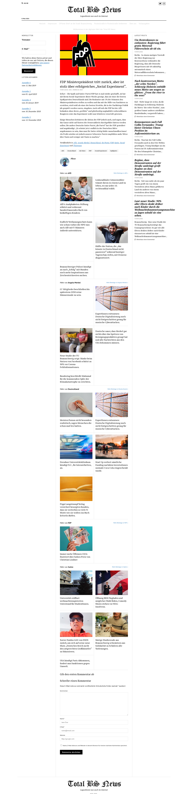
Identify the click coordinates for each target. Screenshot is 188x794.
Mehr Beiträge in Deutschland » (118, 389)
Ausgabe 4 (26, 100)
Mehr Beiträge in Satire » (120, 567)
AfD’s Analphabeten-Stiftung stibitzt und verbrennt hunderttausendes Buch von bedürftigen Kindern (74, 208)
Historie (42, 23)
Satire (116, 142)
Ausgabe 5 (26, 91)
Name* (62, 719)
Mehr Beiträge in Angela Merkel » (117, 282)
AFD (62, 151)
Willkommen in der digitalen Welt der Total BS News (94, 29)
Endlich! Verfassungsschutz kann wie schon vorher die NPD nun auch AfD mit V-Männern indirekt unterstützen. (76, 226)
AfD (75, 142)
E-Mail (25, 49)
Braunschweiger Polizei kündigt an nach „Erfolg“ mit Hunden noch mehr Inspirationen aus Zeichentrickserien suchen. (75, 271)
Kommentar (64, 691)
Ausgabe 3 (26, 108)
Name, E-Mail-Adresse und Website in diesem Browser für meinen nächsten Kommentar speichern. (95, 745)
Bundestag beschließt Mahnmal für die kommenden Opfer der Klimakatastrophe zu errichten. (75, 379)
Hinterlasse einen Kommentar (145, 75)
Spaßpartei (113, 151)
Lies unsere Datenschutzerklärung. (35, 63)
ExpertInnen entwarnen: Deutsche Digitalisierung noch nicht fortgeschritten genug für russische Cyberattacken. (110, 318)
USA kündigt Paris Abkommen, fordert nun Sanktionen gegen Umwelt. (75, 663)
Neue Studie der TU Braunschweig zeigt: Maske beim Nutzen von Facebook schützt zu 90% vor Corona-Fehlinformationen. (76, 361)
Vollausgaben (144, 23)
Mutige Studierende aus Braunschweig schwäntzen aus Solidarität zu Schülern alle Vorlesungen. (110, 644)
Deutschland (95, 142)
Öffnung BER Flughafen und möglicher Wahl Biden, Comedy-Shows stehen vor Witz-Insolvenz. (111, 602)
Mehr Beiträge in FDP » (120, 523)
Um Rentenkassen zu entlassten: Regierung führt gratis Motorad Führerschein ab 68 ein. (150, 44)
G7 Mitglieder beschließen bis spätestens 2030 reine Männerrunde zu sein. (75, 292)
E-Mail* (62, 727)
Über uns (132, 23)
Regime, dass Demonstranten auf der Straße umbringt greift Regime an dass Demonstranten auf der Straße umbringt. (148, 167)
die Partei (105, 142)
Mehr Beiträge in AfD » (121, 173)
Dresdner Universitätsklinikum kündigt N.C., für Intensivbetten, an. (75, 465)
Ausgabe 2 (26, 117)
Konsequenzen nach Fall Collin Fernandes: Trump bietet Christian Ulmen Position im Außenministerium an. (149, 127)
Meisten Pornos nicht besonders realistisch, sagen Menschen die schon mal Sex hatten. (75, 423)
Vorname (26, 39)
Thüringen (77, 145)
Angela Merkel (83, 142)
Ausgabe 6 (26, 82)
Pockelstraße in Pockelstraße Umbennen (110, 23)
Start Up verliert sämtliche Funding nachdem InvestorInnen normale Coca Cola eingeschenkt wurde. (111, 466)
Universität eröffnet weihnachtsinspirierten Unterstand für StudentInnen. (74, 601)
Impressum (52, 23)
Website (62, 735)
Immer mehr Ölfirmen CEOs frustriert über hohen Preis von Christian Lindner (75, 556)
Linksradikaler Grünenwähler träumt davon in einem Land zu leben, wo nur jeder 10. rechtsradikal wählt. (110, 184)
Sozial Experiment (101, 151)
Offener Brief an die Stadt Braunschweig (75, 23)
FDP (111, 142)
